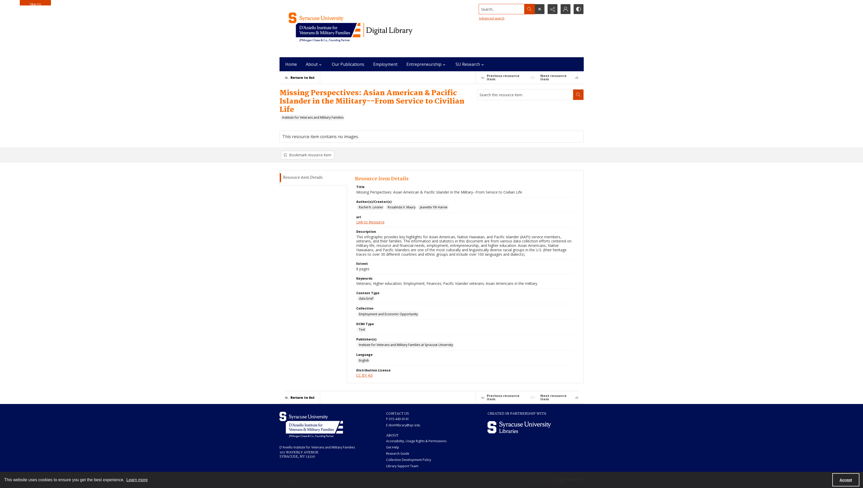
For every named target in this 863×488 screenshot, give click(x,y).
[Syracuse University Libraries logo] (519, 427)
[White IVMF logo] (311, 425)
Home (291, 64)
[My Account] (565, 9)
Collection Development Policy (408, 460)
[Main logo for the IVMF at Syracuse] (363, 28)
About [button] (314, 64)
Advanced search (491, 18)
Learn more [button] (137, 480)
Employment (385, 64)
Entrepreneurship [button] (426, 64)
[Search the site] (501, 9)
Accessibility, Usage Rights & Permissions (416, 441)
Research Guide (397, 453)
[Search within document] (578, 94)
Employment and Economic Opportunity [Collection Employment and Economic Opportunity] (388, 314)
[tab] (313, 177)
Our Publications (348, 64)
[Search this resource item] (525, 94)
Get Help (392, 447)
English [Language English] (364, 360)
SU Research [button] (470, 64)
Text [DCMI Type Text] (362, 329)
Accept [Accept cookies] (846, 480)
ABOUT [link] (392, 435)
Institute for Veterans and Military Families (312, 117)
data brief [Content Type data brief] (366, 298)
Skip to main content (35, 3)
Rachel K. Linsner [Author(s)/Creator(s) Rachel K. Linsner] (371, 207)
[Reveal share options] (552, 9)
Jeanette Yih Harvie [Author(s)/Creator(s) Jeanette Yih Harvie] (433, 207)
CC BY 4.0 (364, 375)
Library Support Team (402, 466)
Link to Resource (370, 222)
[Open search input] (539, 9)
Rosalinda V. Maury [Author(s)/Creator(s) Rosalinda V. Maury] (402, 207)
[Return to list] (302, 78)
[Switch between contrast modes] (578, 9)
